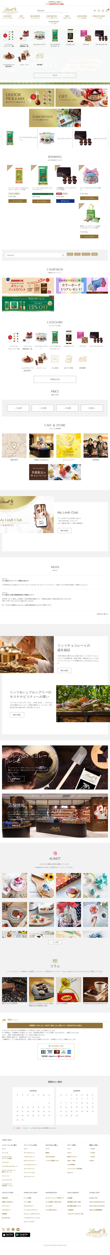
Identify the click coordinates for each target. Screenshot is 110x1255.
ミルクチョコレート (29, 1163)
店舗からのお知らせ (7, 1208)
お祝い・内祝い (71, 1166)
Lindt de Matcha (50, 1163)
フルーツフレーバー (29, 1182)
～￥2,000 (92, 1159)
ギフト (80, 255)
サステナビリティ (29, 1212)
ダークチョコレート (29, 1159)
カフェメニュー (6, 1212)
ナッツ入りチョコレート (30, 1170)
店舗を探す (5, 1204)
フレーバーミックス (29, 1178)
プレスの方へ (49, 1212)
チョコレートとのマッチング (32, 1220)
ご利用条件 (70, 1216)
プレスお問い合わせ (51, 1216)
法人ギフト (70, 1178)
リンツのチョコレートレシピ (32, 1224)
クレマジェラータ (7, 1186)
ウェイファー (5, 1168)
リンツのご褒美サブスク (52, 1166)
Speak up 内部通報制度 (95, 1216)
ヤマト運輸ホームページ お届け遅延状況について (24, 611)
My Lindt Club (6, 1224)
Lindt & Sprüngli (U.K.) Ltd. (97, 1208)
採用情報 (4, 1220)
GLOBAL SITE (93, 1204)
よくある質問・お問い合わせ (53, 1208)
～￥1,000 (92, 1155)
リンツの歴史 (27, 1208)
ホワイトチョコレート (30, 1166)
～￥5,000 (92, 1163)
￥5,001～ (92, 1166)
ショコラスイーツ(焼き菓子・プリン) (7, 1190)
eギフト (69, 1159)
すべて (4, 1155)
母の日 (70, 255)
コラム (55, 972)
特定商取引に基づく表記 (74, 1208)
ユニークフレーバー (29, 1174)
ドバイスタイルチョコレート (10, 1172)
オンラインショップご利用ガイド (55, 1204)
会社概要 (69, 1204)
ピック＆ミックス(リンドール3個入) (7, 1163)
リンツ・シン (5, 1182)
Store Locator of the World (97, 1212)
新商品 (70, 261)
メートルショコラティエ (30, 1216)
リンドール (90, 255)
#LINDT (55, 864)
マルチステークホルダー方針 (75, 1220)
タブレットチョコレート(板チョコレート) (8, 1177)
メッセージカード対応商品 (74, 1174)
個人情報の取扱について (74, 1212)
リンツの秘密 (27, 1204)
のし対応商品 (71, 1170)
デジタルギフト (6, 1216)
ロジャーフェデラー (29, 1228)
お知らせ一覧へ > (102, 620)
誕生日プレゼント (72, 1163)
